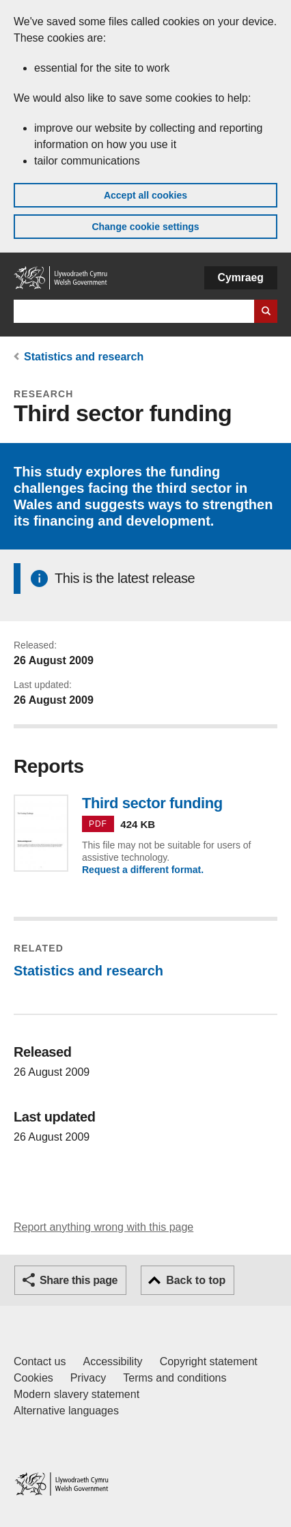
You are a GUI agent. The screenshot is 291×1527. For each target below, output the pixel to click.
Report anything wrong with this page (103, 1227)
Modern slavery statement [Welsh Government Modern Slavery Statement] (76, 1394)
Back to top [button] (195, 1280)
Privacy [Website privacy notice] (88, 1378)
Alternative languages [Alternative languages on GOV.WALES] (66, 1410)
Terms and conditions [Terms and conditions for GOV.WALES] (174, 1378)
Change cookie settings (145, 226)
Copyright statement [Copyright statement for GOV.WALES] (209, 1361)
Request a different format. (143, 869)
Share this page (78, 1280)
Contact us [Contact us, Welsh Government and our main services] (40, 1361)
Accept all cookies (145, 195)
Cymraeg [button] (241, 277)
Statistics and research (83, 356)
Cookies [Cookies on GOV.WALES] (33, 1378)
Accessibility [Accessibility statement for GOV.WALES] (112, 1361)
